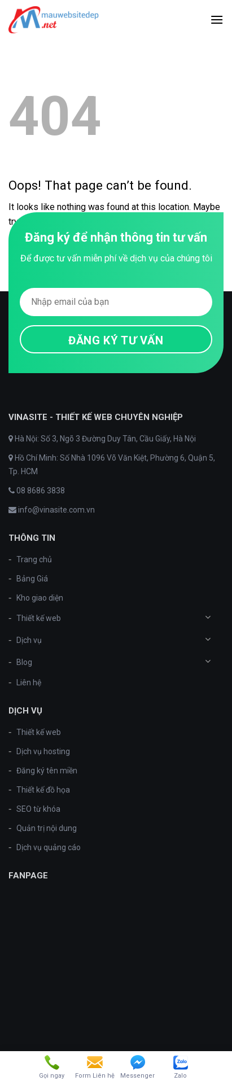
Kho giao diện (39, 597)
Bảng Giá (32, 578)
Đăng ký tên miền (46, 770)
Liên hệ (28, 682)
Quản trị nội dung (46, 828)
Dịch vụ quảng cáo (48, 847)
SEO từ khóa (38, 808)
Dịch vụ (29, 640)
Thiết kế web (38, 618)
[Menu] (217, 19)
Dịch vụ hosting (43, 751)
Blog (24, 662)
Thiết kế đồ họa (43, 789)
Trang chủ (34, 559)
